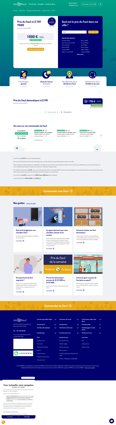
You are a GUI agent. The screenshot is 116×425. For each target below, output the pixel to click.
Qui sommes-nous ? (64, 385)
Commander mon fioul (89, 4)
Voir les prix (93, 32)
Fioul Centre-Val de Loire (65, 372)
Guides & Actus (50, 4)
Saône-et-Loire (46, 10)
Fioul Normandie (86, 369)
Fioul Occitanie (63, 369)
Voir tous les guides (31, 248)
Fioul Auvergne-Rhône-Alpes (44, 364)
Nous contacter (63, 395)
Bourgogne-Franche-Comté (33, 10)
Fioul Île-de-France (87, 377)
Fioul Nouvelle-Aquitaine (43, 372)
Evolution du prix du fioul (43, 401)
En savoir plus (23, 86)
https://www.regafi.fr (90, 412)
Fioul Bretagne (41, 377)
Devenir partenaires (64, 391)
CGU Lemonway (85, 391)
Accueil (15, 10)
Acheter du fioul (41, 385)
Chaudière (41, 4)
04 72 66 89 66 (19, 375)
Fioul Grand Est (41, 369)
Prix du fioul (32, 4)
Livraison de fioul (41, 398)
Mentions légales (63, 388)
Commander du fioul (58, 350)
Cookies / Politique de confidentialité (68, 403)
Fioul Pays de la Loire (64, 377)
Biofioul (39, 395)
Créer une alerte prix (35, 49)
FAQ (83, 385)
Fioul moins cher (41, 404)
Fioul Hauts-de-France (65, 364)
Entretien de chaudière (42, 391)
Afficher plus (80, 54)
